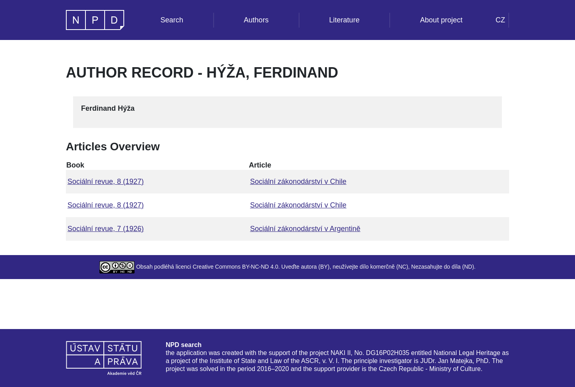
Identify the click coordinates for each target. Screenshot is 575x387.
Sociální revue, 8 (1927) (105, 182)
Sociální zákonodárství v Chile (298, 182)
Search (172, 20)
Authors (256, 20)
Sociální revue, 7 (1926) (105, 229)
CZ (500, 20)
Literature (344, 20)
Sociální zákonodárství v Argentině (305, 229)
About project (441, 20)
